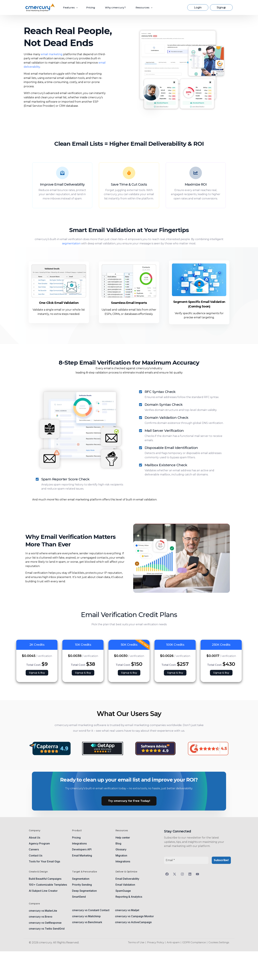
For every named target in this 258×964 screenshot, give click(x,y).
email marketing (52, 54)
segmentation (71, 243)
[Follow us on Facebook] (167, 874)
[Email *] (186, 860)
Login (198, 7)
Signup (221, 7)
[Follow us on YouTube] (198, 874)
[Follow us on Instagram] (183, 874)
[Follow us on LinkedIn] (190, 874)
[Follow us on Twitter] (175, 874)
